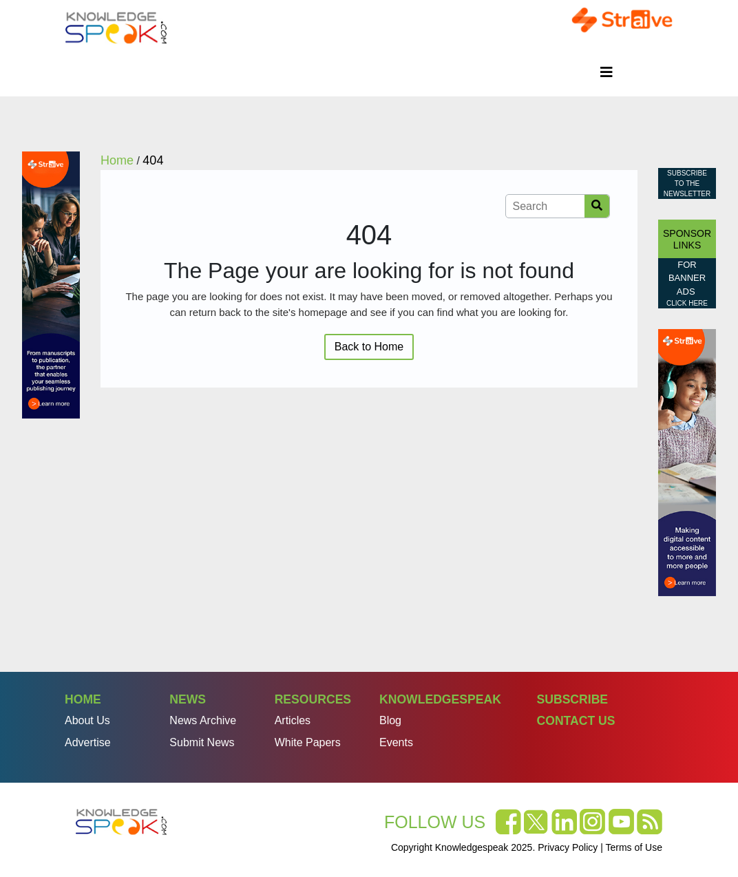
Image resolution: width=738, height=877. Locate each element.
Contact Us (575, 721)
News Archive (202, 720)
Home (83, 699)
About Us (87, 720)
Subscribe (572, 699)
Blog (390, 720)
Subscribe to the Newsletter (687, 183)
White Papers (308, 742)
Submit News (201, 742)
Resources (313, 699)
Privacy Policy (568, 847)
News (187, 699)
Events (396, 742)
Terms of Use (634, 847)
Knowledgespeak (440, 699)
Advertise (88, 742)
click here (687, 303)
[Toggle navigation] (606, 72)
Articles (292, 720)
